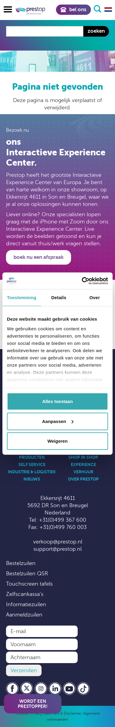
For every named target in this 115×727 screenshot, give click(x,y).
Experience (83, 464)
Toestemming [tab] (21, 297)
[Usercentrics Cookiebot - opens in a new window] (82, 281)
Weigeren (57, 441)
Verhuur (83, 471)
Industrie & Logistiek (32, 471)
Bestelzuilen (21, 563)
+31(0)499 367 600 (62, 520)
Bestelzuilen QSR (27, 573)
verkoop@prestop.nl (57, 542)
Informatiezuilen (26, 604)
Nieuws (31, 479)
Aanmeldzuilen (24, 615)
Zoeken (96, 31)
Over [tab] (94, 297)
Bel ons (73, 9)
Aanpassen (57, 421)
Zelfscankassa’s (24, 594)
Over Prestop (83, 479)
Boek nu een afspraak (39, 257)
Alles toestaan (57, 401)
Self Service (31, 464)
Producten (32, 457)
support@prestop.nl (57, 549)
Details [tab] (58, 297)
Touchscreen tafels (29, 584)
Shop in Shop (83, 457)
